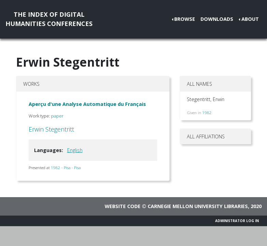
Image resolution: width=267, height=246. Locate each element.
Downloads (217, 19)
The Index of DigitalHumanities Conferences (48, 19)
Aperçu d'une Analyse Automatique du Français (87, 104)
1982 (207, 112)
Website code (122, 206)
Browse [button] (184, 19)
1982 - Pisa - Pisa (66, 167)
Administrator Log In (237, 220)
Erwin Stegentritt (51, 129)
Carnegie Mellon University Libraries (198, 206)
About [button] (250, 19)
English (75, 150)
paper (57, 116)
